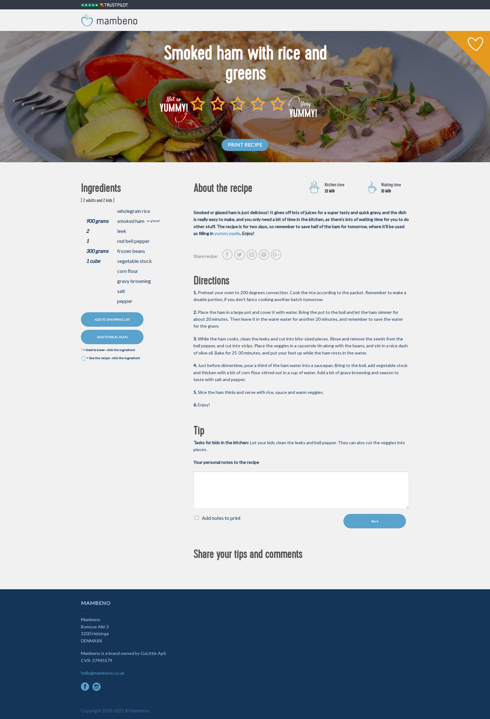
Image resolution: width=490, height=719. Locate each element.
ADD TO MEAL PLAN (112, 337)
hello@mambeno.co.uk (102, 673)
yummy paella (227, 233)
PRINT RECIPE (245, 145)
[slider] (238, 103)
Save (374, 521)
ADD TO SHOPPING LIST (112, 319)
